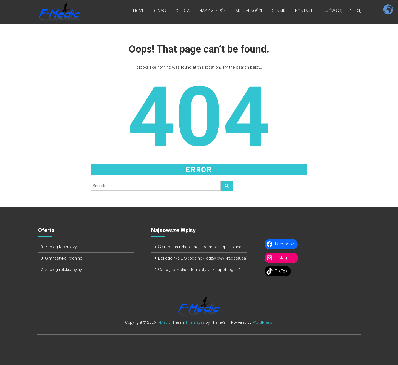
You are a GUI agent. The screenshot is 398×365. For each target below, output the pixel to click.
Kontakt (304, 10)
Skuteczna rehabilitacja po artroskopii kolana (199, 246)
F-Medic (164, 322)
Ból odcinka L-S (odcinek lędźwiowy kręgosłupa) (202, 258)
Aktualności (248, 10)
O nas (160, 10)
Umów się (332, 10)
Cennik (279, 10)
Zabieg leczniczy (61, 246)
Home (138, 10)
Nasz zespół (212, 10)
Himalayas (195, 322)
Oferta (183, 10)
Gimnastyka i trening (63, 258)
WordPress (262, 322)
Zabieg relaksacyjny (63, 269)
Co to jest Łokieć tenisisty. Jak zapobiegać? (199, 269)
